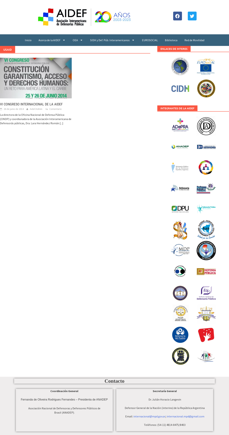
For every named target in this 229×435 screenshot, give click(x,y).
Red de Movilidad (194, 40)
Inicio (28, 40)
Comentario (55, 109)
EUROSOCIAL (150, 40)
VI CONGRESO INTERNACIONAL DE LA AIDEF (31, 104)
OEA (78, 40)
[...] (61, 123)
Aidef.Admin (36, 109)
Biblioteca (171, 40)
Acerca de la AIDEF (52, 40)
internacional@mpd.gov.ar (149, 416)
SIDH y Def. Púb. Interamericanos (112, 40)
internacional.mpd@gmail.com (185, 416)
